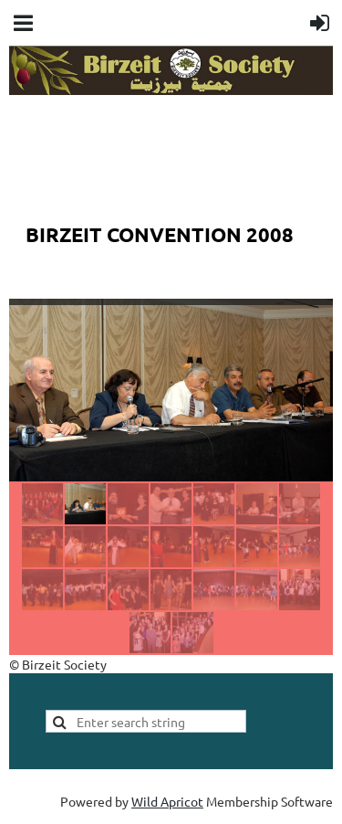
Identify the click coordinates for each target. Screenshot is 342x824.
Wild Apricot (167, 801)
